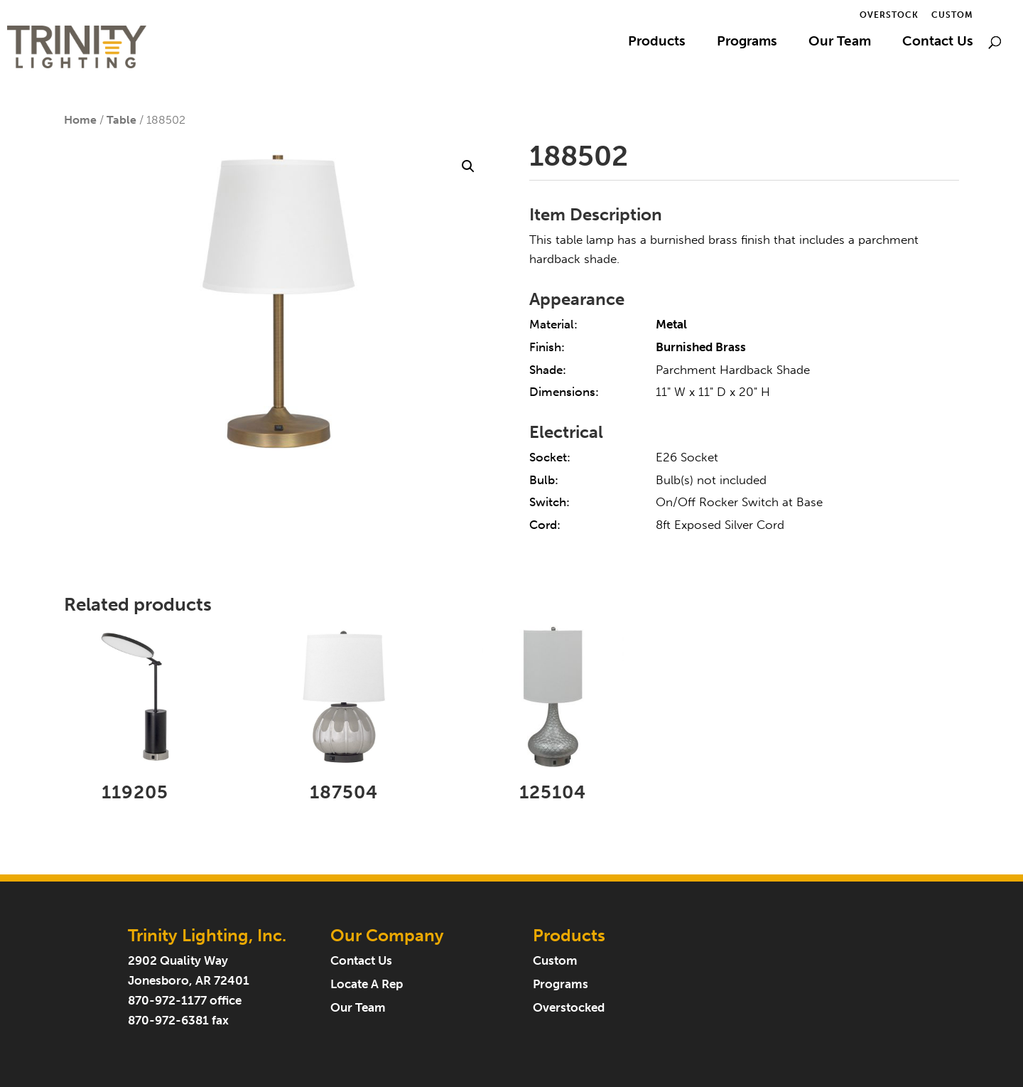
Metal (671, 324)
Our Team (839, 42)
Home (80, 120)
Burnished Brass (701, 347)
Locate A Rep (366, 984)
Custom (952, 15)
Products (657, 42)
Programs (747, 42)
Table (121, 120)
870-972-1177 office (185, 1000)
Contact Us (937, 42)
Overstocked (569, 1007)
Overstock (889, 15)
